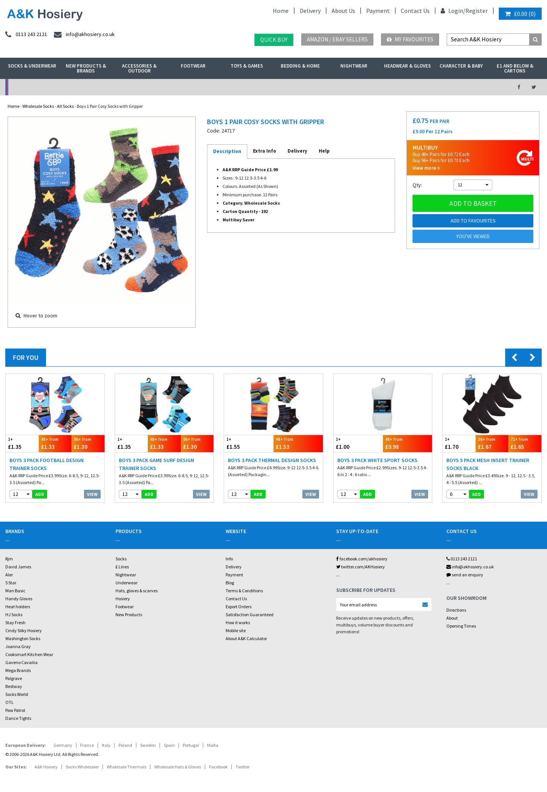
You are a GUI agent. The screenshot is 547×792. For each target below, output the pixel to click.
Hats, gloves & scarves (136, 590)
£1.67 (492, 443)
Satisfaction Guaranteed (250, 614)
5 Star (10, 582)
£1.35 (22, 443)
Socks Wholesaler (82, 767)
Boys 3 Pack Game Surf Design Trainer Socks (156, 464)
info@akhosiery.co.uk (470, 567)
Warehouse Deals (313, 87)
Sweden (148, 745)
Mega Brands (18, 670)
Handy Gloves (18, 598)
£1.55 (248, 443)
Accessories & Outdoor (139, 68)
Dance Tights (18, 718)
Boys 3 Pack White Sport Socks (377, 460)
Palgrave (13, 678)
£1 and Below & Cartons (514, 68)
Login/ (453, 10)
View (92, 494)
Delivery (310, 10)
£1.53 (298, 443)
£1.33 (55, 443)
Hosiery (122, 598)
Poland (125, 745)
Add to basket (473, 203)
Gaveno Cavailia (21, 662)
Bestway (13, 686)
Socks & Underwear (32, 66)
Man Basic (15, 590)
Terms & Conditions (244, 590)
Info (229, 559)
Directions (456, 610)
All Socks (65, 106)
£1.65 (525, 443)
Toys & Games (247, 66)
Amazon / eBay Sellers (337, 39)
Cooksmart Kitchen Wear (29, 654)
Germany (63, 745)
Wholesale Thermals (126, 767)
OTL (9, 702)
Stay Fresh (15, 622)
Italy (106, 745)
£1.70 (459, 443)
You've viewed (473, 236)
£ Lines (122, 567)
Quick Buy (274, 39)
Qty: (417, 184)
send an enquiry (464, 574)
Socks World (16, 694)
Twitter (243, 767)
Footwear (193, 66)
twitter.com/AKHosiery (360, 567)
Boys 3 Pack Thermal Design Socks (272, 460)
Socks (120, 559)
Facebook (218, 767)
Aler (9, 574)
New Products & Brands (86, 68)
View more (426, 168)
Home (281, 10)
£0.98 (407, 443)
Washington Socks (22, 638)
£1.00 (358, 443)
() (520, 13)
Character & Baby (461, 66)
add (39, 494)
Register (476, 10)
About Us (343, 10)
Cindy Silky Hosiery (23, 630)
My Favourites (410, 39)
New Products (128, 614)
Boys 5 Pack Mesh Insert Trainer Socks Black (487, 464)
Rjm (9, 559)
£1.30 (88, 443)
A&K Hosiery (46, 767)
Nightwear (353, 66)
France (87, 745)
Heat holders (17, 606)
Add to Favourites (473, 220)
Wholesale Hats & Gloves (177, 767)
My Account (190, 87)
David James (18, 567)
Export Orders (238, 606)
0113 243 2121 (461, 559)
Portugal (191, 745)
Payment (378, 10)
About (452, 618)
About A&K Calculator (246, 638)
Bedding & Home (300, 66)
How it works (238, 622)
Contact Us (415, 10)
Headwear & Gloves (407, 66)
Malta (212, 745)
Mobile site (236, 630)
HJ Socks (13, 614)
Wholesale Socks (38, 106)
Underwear (126, 582)
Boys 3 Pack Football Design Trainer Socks (46, 464)
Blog (230, 582)
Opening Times (461, 626)
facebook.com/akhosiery (361, 559)
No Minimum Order (67, 87)
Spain (169, 745)
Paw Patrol (15, 710)
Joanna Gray (18, 646)
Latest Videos (437, 87)
